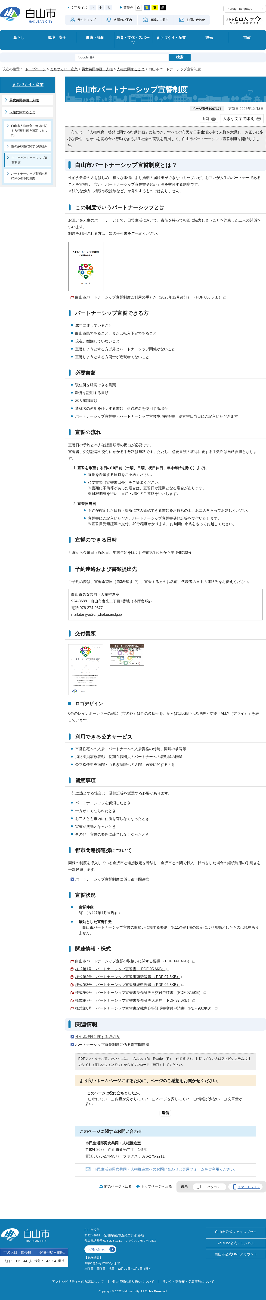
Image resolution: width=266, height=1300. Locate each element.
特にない (99, 1099)
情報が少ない (209, 1099)
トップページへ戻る (156, 1186)
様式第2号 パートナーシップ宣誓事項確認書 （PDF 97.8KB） (129, 977)
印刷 (205, 119)
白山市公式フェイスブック (236, 1232)
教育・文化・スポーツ (133, 40)
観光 (209, 37)
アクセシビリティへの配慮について (78, 1281)
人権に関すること (131, 69)
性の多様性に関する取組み (97, 1037)
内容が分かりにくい (131, 1099)
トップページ (35, 69)
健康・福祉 (95, 37)
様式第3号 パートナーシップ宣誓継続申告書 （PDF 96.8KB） (129, 985)
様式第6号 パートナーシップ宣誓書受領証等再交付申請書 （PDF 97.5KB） (140, 993)
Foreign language (240, 8)
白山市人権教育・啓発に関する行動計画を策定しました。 (29, 130)
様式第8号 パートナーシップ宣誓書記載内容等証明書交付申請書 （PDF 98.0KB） (146, 1008)
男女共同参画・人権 (97, 69)
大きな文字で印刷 (238, 118)
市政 (247, 37)
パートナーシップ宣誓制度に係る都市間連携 (112, 879)
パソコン (213, 1187)
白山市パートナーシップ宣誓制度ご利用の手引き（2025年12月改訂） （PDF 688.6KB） (150, 297)
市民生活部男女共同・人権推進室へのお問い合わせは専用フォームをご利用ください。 (165, 1169)
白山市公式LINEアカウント (236, 1254)
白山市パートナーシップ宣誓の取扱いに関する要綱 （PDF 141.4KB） (135, 961)
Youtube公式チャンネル (235, 1243)
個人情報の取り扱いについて (133, 1281)
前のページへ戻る (118, 1186)
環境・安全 (57, 37)
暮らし (19, 37)
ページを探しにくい (172, 1099)
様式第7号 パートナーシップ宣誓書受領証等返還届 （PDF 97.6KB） (135, 1000)
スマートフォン (249, 1187)
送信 (165, 1113)
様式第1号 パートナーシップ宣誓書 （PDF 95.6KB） (122, 969)
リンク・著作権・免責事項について (188, 1281)
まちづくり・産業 (171, 37)
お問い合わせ (97, 1249)
